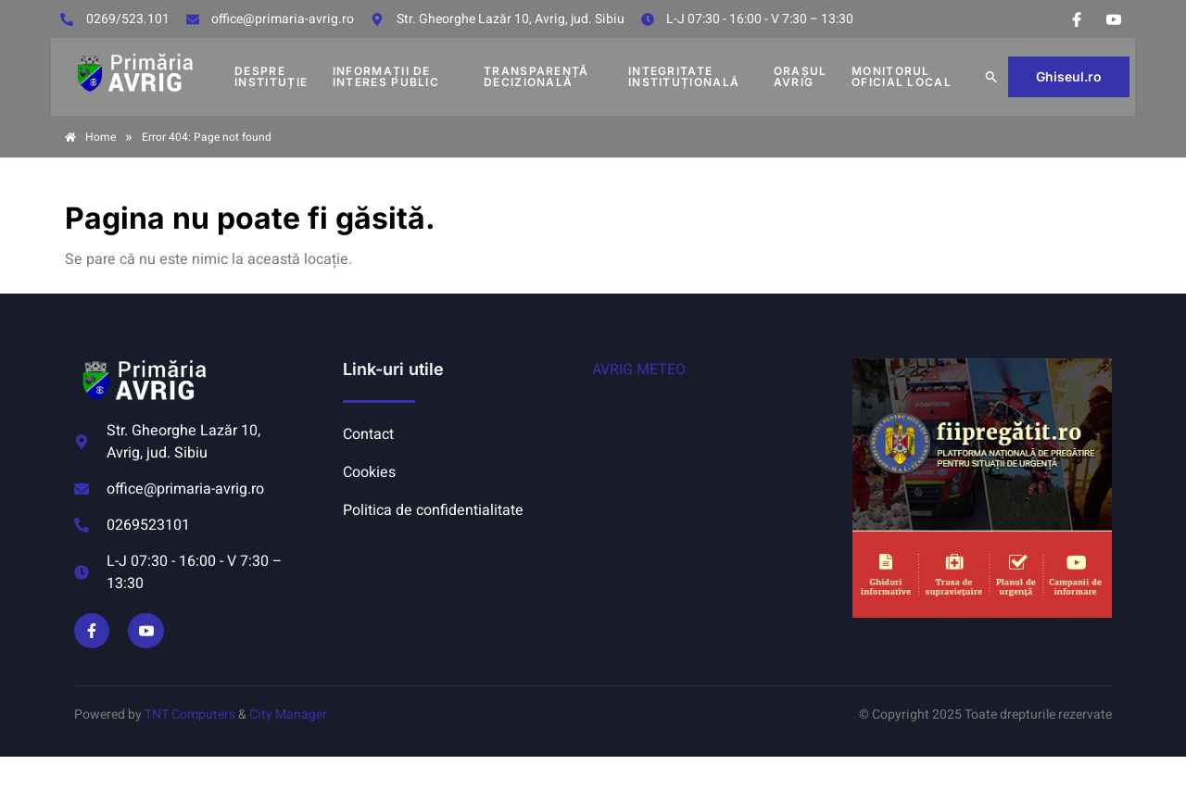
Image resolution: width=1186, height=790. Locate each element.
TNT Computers (190, 714)
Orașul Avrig (800, 76)
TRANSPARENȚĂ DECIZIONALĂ (536, 76)
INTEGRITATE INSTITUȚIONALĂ (683, 76)
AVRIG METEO (639, 369)
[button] (991, 77)
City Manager (288, 714)
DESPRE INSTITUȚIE (271, 76)
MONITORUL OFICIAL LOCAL (902, 76)
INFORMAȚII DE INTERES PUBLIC (386, 76)
